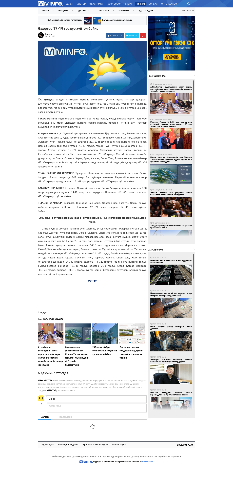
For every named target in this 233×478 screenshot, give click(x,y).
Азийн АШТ (103, 11)
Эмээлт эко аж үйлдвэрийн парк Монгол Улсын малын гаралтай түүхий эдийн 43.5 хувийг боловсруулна (77, 356)
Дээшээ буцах (185, 445)
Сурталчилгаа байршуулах (95, 444)
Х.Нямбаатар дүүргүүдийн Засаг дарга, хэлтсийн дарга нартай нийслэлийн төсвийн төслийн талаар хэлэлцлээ (50, 356)
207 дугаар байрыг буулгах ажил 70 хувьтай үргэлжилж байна (104, 351)
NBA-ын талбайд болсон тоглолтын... (64, 20)
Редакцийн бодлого (68, 444)
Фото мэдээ (123, 11)
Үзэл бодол (114, 4)
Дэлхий (153, 4)
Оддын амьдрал (145, 11)
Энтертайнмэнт (170, 4)
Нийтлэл (45, 11)
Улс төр (81, 4)
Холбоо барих (119, 444)
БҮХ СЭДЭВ (188, 10)
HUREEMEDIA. (148, 462)
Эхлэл (69, 4)
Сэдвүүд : (43, 312)
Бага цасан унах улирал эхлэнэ (117, 20)
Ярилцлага (63, 11)
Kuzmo (48, 34)
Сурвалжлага (83, 11)
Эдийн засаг (96, 4)
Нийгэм (140, 4)
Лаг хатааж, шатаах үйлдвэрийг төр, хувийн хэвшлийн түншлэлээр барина (131, 352)
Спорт (128, 4)
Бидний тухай (47, 444)
